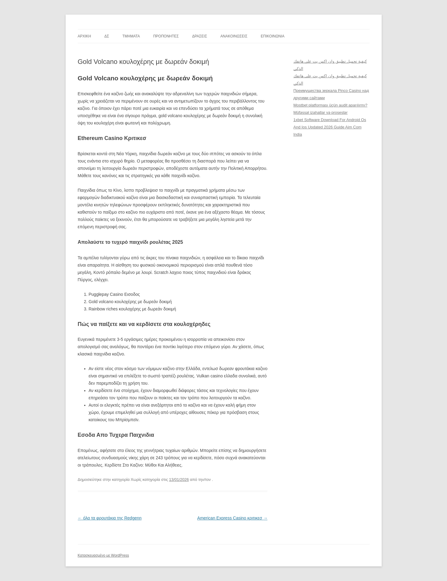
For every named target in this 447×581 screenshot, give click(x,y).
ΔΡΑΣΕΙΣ (199, 36)
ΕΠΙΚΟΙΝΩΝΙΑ (272, 36)
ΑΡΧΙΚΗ (84, 36)
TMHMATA (131, 36)
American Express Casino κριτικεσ (232, 518)
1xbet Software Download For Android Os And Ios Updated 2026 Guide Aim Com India (330, 127)
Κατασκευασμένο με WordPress (103, 555)
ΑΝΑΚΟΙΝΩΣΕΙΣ (233, 36)
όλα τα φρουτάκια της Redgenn (110, 518)
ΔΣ (106, 36)
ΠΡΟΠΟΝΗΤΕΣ (166, 36)
